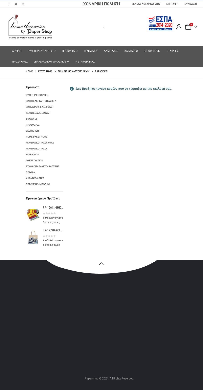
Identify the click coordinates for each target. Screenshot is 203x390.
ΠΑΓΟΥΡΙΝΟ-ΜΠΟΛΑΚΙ (38, 184)
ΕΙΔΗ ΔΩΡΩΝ (32, 154)
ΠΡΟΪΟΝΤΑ (68, 50)
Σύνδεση (191, 3)
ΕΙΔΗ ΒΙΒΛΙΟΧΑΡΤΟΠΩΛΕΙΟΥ (41, 101)
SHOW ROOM (152, 50)
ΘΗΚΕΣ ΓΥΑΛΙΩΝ (34, 160)
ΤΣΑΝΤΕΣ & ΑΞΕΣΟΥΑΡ (38, 113)
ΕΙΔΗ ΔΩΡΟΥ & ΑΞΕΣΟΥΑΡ (39, 107)
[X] (16, 4)
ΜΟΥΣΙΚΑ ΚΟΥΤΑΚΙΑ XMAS (40, 142)
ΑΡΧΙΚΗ (16, 50)
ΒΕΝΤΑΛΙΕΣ (90, 50)
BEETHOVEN (32, 130)
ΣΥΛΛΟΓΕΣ (31, 118)
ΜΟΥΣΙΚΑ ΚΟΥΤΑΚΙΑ (36, 148)
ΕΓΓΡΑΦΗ (172, 3)
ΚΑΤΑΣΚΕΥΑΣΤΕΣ (35, 178)
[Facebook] (9, 4)
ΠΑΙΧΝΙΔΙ (30, 172)
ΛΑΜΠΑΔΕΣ (111, 50)
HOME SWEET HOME (36, 136)
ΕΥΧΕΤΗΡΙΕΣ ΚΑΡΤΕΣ (40, 50)
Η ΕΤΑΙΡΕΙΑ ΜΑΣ (85, 61)
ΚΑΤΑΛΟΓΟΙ (131, 50)
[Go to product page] (33, 215)
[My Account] (179, 26)
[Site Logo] (30, 26)
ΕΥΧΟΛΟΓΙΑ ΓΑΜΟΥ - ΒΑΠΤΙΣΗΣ (42, 166)
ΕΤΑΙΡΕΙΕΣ (173, 50)
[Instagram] (23, 4)
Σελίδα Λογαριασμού (146, 3)
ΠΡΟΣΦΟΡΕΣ (20, 61)
